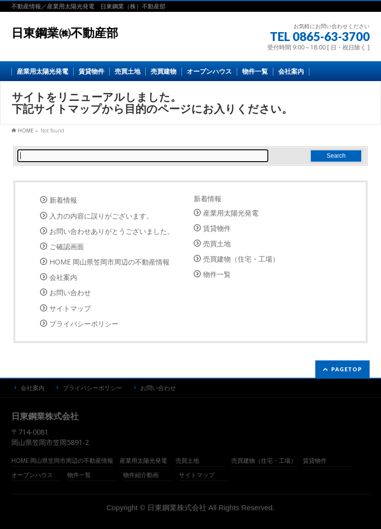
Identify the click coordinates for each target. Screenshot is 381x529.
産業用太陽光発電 (230, 213)
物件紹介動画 (141, 475)
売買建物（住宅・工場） (241, 259)
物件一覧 (217, 274)
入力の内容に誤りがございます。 (101, 215)
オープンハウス (32, 475)
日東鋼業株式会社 (177, 508)
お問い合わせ (70, 292)
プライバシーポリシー (84, 323)
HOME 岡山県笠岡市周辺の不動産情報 (109, 261)
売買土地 (217, 243)
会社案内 (63, 277)
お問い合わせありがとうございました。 (111, 231)
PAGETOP (346, 369)
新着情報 (63, 200)
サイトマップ (70, 308)
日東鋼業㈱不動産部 (64, 33)
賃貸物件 (217, 228)
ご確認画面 (66, 246)
